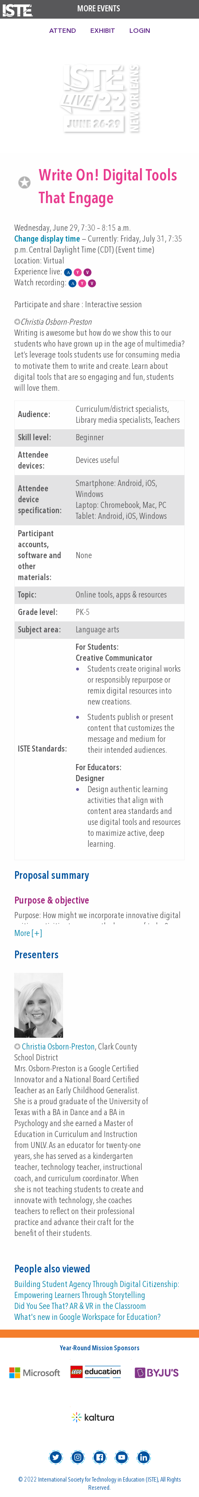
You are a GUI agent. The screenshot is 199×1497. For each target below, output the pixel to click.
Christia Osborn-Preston (58, 1047)
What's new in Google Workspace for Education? (87, 1317)
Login (139, 31)
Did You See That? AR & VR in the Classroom (80, 1306)
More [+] (28, 933)
